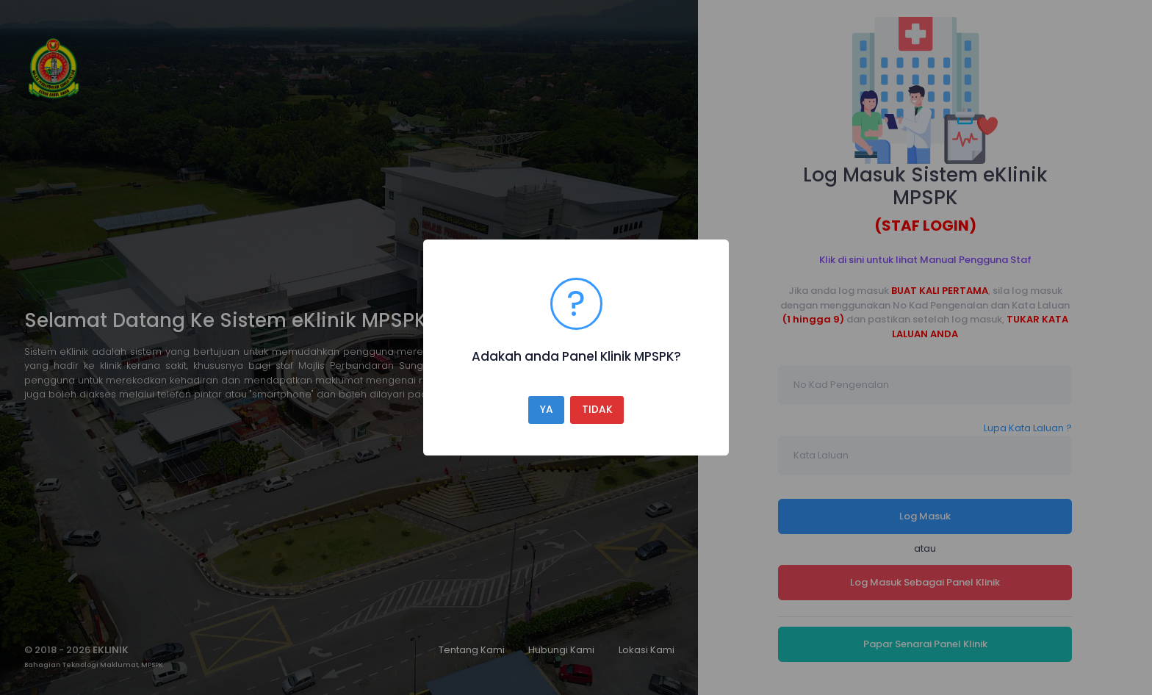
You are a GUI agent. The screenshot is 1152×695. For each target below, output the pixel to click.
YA (546, 409)
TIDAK (597, 409)
